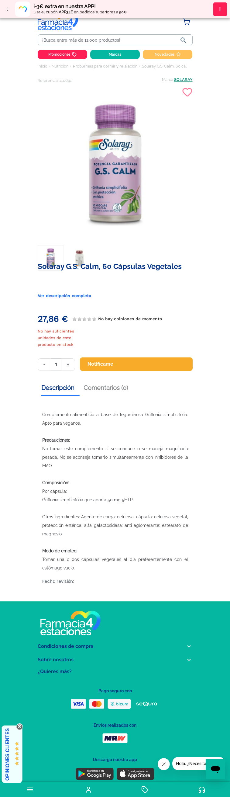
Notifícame (104, 364)
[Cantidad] (56, 364)
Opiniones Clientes (7, 754)
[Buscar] (108, 40)
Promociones (62, 54)
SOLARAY (183, 79)
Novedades (168, 54)
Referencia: (48, 80)
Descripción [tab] (57, 388)
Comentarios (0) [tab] (106, 388)
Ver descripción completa (64, 295)
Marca (167, 79)
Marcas (115, 54)
